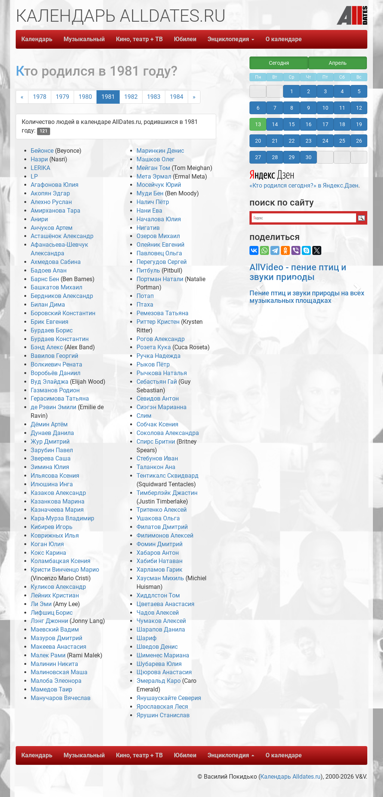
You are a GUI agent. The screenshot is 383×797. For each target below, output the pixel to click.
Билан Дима (48, 304)
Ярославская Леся (162, 706)
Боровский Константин (63, 313)
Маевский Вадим (55, 629)
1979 (62, 96)
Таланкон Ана (156, 467)
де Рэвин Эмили (53, 407)
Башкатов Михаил (56, 287)
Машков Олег (156, 159)
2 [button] (308, 91)
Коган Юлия (47, 544)
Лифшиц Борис (52, 612)
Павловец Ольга (159, 253)
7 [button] (274, 108)
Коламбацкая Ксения (61, 561)
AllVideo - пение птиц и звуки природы (297, 272)
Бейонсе (42, 150)
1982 (131, 96)
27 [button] (258, 157)
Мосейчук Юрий (159, 184)
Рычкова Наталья (162, 373)
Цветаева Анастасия (165, 604)
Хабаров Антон (158, 552)
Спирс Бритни (156, 441)
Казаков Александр (58, 492)
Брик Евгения (49, 321)
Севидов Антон (158, 398)
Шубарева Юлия (159, 663)
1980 (85, 96)
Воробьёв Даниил (55, 373)
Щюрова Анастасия (164, 672)
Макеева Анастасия (58, 646)
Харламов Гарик (160, 569)
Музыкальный (84, 39)
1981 (108, 96)
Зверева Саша (51, 458)
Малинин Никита (54, 663)
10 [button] (325, 108)
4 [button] (342, 91)
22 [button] (292, 141)
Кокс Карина (48, 552)
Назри (39, 159)
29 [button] (292, 157)
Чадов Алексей (158, 612)
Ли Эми (41, 604)
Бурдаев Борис (52, 330)
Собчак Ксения (157, 424)
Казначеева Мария (57, 509)
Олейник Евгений (160, 244)
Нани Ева (149, 210)
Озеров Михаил (158, 236)
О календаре (284, 39)
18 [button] (342, 124)
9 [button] (308, 108)
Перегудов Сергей (162, 261)
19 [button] (359, 124)
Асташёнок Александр (62, 236)
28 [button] (275, 157)
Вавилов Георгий (54, 355)
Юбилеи (185, 39)
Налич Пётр (153, 202)
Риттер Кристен (158, 321)
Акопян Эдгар (50, 193)
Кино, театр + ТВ (139, 39)
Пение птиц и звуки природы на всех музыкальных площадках (306, 296)
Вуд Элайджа (49, 381)
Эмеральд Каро (159, 680)
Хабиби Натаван (160, 561)
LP (34, 176)
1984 (176, 96)
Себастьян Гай (157, 381)
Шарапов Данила (161, 629)
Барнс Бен (45, 279)
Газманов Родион (55, 390)
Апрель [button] (338, 63)
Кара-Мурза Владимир (62, 518)
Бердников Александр (62, 295)
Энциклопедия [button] (231, 39)
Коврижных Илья (55, 535)
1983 (153, 96)
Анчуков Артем (52, 227)
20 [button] (258, 141)
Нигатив (148, 227)
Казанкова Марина (58, 501)
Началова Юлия (159, 219)
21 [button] (275, 141)
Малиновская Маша (59, 672)
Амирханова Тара (55, 210)
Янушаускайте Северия (169, 698)
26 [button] (359, 141)
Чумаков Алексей (161, 620)
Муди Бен (150, 193)
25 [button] (342, 141)
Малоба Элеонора (56, 680)
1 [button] (291, 91)
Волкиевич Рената (56, 364)
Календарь (36, 39)
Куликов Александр (58, 586)
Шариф (147, 638)
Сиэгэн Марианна (162, 407)
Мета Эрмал (154, 176)
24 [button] (325, 141)
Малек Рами (48, 655)
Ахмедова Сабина (56, 261)
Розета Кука (154, 347)
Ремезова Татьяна (163, 313)
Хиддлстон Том (158, 595)
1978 (39, 96)
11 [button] (342, 108)
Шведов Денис (157, 646)
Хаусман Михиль (160, 578)
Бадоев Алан (49, 270)
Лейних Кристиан (55, 595)
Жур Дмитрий (50, 441)
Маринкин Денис (160, 150)
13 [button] (258, 124)
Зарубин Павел (52, 450)
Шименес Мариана (163, 655)
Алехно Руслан (51, 202)
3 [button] (325, 91)
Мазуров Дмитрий (56, 638)
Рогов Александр (161, 339)
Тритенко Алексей (162, 509)
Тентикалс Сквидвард (168, 475)
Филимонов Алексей (165, 535)
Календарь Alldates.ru (290, 776)
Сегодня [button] (279, 63)
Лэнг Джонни (49, 620)
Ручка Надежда (159, 355)
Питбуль (149, 270)
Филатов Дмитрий (162, 526)
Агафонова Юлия (55, 184)
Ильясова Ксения (55, 475)
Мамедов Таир (51, 689)
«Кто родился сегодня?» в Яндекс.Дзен (303, 178)
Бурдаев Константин (60, 339)
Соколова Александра (168, 432)
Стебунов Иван (157, 458)
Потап (145, 295)
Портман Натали (160, 279)
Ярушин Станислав (163, 715)
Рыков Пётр (153, 364)
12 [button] (359, 108)
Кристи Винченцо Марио (65, 569)
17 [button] (325, 124)
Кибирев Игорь (52, 526)
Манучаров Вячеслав (61, 698)
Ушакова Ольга (158, 518)
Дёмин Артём (49, 424)
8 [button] (291, 108)
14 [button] (275, 124)
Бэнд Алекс (47, 347)
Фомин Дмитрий (160, 544)
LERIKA (40, 167)
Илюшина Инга (52, 484)
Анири (39, 219)
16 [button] (309, 124)
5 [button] (359, 91)
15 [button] (292, 124)
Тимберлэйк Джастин (167, 492)
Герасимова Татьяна (60, 398)
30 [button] (309, 157)
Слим (144, 415)
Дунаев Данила (52, 432)
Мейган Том (153, 167)
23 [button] (309, 141)
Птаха (145, 304)
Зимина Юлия (50, 467)
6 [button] (258, 108)
